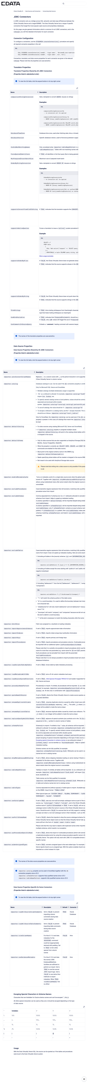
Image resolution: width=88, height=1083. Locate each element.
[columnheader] (24, 92)
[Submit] (63, 3)
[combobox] (73, 3)
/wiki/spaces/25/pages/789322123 (57, 679)
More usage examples (46, 256)
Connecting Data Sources (49, 11)
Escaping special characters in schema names (50, 740)
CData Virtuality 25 (18, 11)
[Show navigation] (84, 1079)
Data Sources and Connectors (32, 11)
